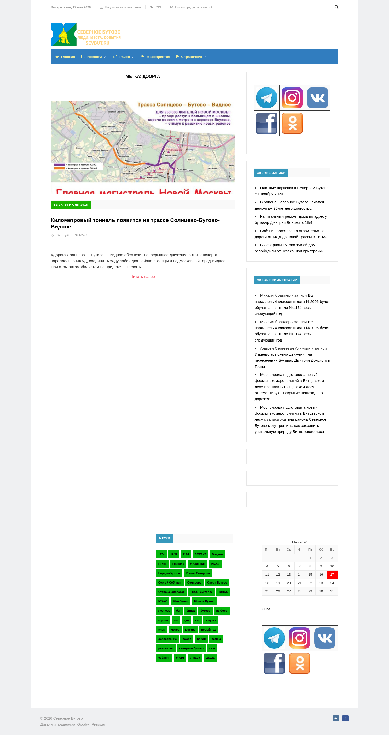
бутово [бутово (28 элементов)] (205, 608)
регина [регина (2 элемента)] (216, 636)
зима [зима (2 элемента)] (161, 626)
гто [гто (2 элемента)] (176, 617)
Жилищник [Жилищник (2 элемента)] (197, 561)
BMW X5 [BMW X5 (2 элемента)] (200, 551)
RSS (155, 7)
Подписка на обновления (120, 7)
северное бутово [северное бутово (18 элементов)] (191, 645)
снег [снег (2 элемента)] (212, 645)
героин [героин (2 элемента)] (163, 617)
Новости (95, 57)
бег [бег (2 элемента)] (178, 608)
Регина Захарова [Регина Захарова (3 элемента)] (198, 570)
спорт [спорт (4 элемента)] (180, 655)
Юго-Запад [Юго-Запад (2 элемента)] (180, 598)
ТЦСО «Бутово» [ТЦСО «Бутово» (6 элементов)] (201, 589)
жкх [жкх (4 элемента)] (197, 617)
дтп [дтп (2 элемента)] (186, 617)
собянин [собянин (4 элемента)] (164, 655)
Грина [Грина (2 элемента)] (162, 561)
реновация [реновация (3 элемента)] (166, 645)
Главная (68, 57)
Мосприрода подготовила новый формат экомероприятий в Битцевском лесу (290, 379)
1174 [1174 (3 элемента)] (161, 551)
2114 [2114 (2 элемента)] (186, 551)
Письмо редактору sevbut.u (192, 7)
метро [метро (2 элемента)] (175, 626)
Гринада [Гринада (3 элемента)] (178, 561)
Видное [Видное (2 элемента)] (217, 551)
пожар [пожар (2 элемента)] (186, 636)
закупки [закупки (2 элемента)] (210, 617)
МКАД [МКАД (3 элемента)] (215, 561)
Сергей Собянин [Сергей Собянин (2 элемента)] (170, 579)
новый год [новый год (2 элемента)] (208, 626)
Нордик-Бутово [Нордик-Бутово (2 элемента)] (169, 570)
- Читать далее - (143, 276)
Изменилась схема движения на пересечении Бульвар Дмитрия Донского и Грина (292, 358)
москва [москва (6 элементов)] (190, 626)
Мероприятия (161, 57)
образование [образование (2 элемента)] (167, 636)
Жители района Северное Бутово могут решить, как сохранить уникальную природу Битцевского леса (291, 423)
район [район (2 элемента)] (201, 636)
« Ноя (266, 606)
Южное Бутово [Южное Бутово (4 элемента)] (204, 598)
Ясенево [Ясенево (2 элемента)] (164, 608)
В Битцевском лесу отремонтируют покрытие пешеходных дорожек (290, 391)
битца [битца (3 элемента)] (190, 608)
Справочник (195, 57)
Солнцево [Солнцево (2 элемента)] (194, 579)
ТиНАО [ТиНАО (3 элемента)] (223, 589)
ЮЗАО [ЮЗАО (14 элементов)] (162, 598)
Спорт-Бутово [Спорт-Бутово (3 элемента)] (217, 579)
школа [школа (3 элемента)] (210, 655)
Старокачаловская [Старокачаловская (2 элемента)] (171, 589)
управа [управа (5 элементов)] (195, 655)
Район (126, 57)
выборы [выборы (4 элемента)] (222, 608)
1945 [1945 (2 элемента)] (173, 551)
